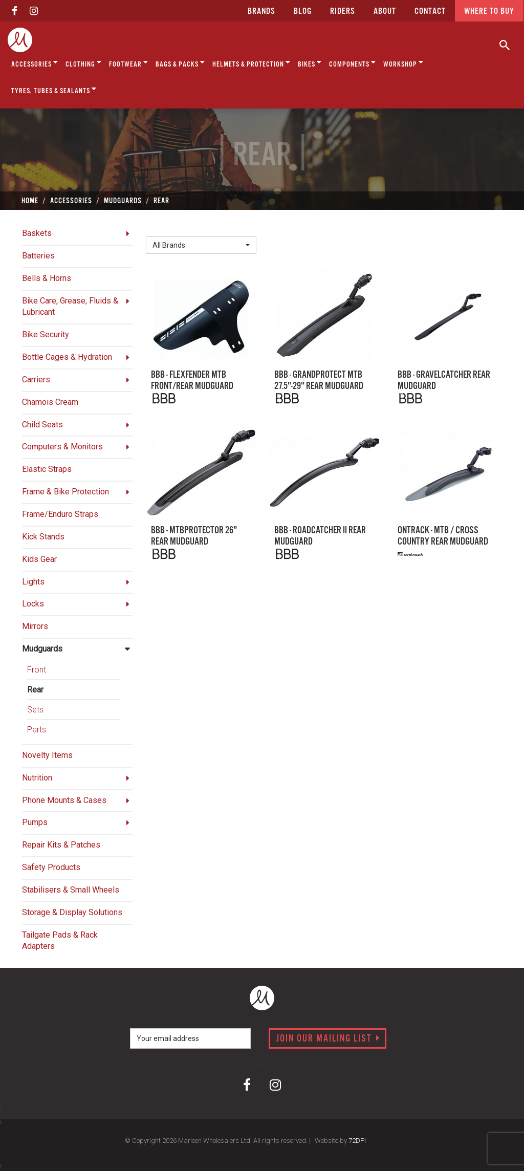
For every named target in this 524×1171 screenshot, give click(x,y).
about (385, 11)
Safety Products (51, 867)
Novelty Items (47, 755)
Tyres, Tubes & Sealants (54, 89)
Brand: (159, 228)
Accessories (34, 62)
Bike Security (45, 334)
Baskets (37, 233)
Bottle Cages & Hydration (67, 357)
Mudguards (42, 649)
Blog (303, 11)
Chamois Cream (50, 402)
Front (36, 670)
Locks (33, 604)
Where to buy (489, 11)
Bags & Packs (180, 62)
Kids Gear (39, 559)
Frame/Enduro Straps (60, 514)
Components (352, 62)
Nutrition (37, 778)
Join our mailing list (328, 1039)
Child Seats (42, 424)
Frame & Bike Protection (65, 491)
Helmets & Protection (251, 62)
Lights (33, 582)
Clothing (84, 62)
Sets (35, 709)
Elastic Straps (47, 469)
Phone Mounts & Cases (64, 800)
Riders (342, 11)
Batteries (38, 256)
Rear (35, 690)
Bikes (310, 62)
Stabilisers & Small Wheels (70, 890)
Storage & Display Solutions (72, 912)
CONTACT (430, 11)
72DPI (357, 1140)
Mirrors (35, 626)
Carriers (36, 379)
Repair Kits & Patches (61, 845)
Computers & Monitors (62, 446)
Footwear (128, 62)
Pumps (35, 822)
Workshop (403, 62)
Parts (36, 729)
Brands (261, 11)
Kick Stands (43, 536)
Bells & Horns (46, 278)
